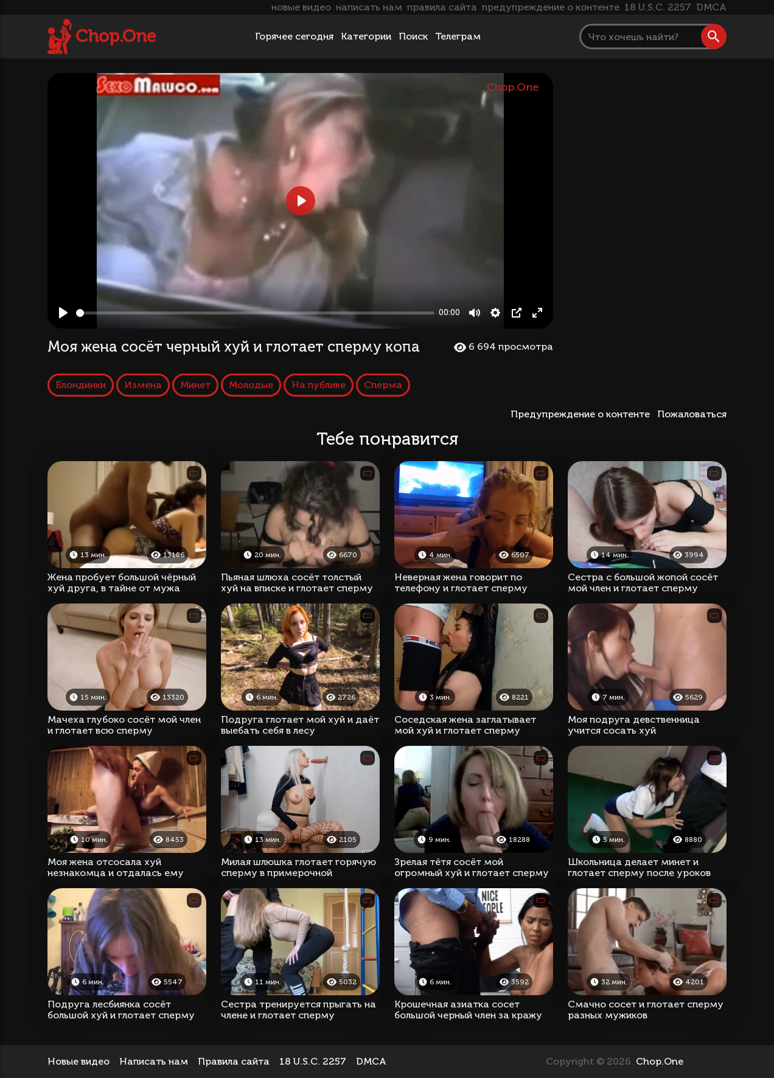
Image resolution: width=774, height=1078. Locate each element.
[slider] (255, 313)
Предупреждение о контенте (583, 414)
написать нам (369, 7)
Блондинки (80, 385)
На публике (318, 385)
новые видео (301, 7)
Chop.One (115, 36)
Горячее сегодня (294, 36)
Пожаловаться (692, 414)
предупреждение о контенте (550, 7)
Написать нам (153, 1061)
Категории (366, 36)
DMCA (711, 7)
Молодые (251, 385)
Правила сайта (234, 1061)
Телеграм (458, 36)
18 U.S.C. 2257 (657, 7)
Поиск (413, 36)
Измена (143, 385)
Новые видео (78, 1061)
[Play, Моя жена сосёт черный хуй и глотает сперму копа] (63, 312)
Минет (195, 385)
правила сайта (442, 7)
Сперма (383, 385)
